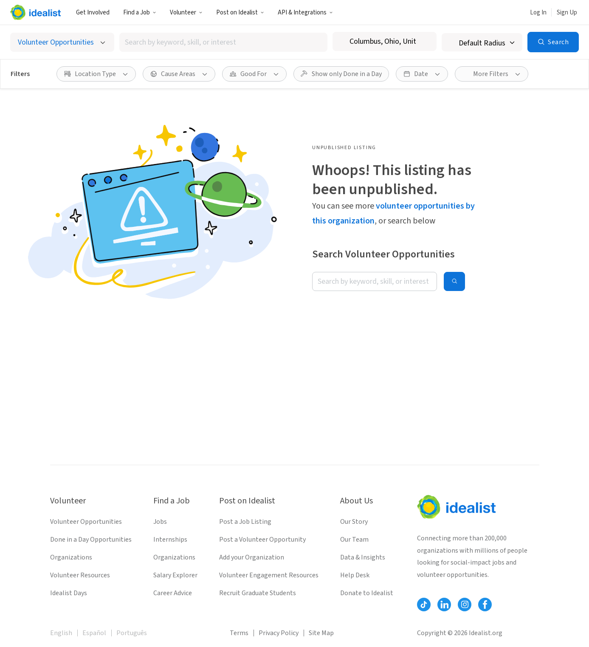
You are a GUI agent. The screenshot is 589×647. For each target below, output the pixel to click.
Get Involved (93, 12)
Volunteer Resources (80, 575)
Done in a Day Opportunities (91, 539)
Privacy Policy (279, 633)
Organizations (71, 557)
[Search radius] (482, 42)
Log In (538, 12)
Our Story (354, 521)
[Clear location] (425, 41)
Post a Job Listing (245, 521)
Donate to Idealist (366, 593)
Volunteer (186, 12)
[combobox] (223, 42)
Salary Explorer (175, 575)
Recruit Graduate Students (257, 593)
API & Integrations (305, 12)
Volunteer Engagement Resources (268, 575)
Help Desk (354, 575)
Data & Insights (362, 557)
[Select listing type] (62, 42)
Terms (239, 633)
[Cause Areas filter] (179, 74)
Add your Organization (251, 557)
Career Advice (172, 593)
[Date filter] (422, 74)
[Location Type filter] (96, 74)
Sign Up (567, 12)
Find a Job (139, 12)
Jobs (160, 521)
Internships (170, 539)
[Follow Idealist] (424, 604)
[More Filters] (491, 74)
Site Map (321, 633)
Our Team (354, 539)
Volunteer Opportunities (86, 521)
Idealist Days (68, 593)
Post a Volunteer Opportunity (262, 539)
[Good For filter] (254, 74)
